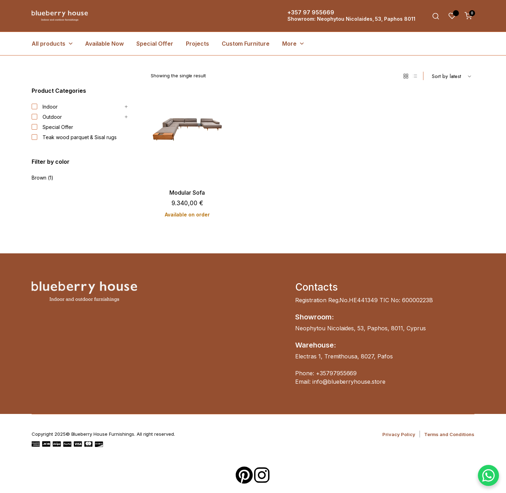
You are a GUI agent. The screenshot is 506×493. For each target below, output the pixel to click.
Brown (39, 178)
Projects (197, 43)
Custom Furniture (246, 43)
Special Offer (154, 43)
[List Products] (415, 76)
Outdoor (47, 117)
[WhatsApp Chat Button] (488, 475)
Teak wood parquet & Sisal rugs (74, 137)
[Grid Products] (406, 76)
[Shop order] (451, 76)
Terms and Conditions (449, 434)
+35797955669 (336, 373)
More (289, 43)
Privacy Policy (398, 434)
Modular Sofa (187, 192)
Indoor (45, 107)
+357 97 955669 (310, 12)
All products (48, 43)
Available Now (104, 43)
